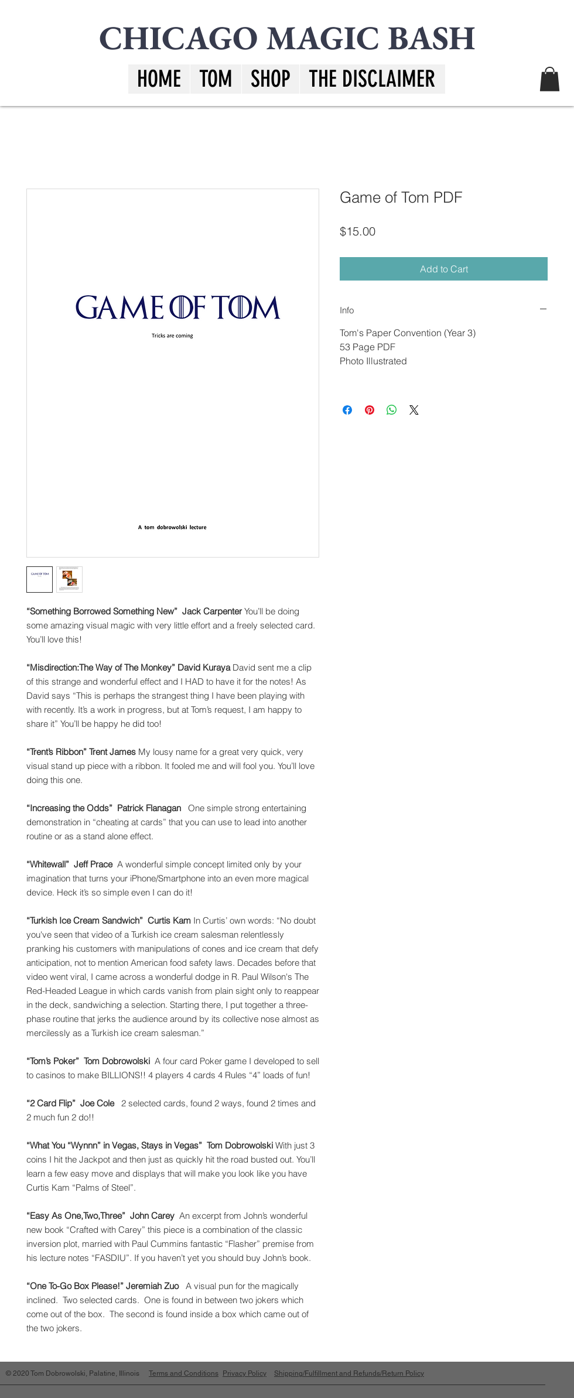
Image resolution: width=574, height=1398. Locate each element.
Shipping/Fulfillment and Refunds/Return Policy (349, 1373)
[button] (371, 79)
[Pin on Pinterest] (370, 410)
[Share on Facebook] (347, 410)
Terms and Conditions (183, 1373)
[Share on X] (414, 410)
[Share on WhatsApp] (392, 410)
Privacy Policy (244, 1373)
